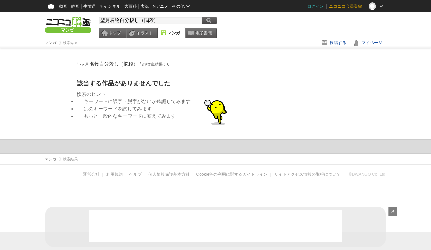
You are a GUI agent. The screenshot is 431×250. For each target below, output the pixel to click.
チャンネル (110, 6)
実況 (145, 6)
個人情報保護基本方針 (169, 174)
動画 (63, 6)
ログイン (315, 6)
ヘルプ (135, 174)
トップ (115, 33)
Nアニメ (160, 6)
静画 (75, 6)
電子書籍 (203, 33)
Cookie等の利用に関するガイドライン (232, 174)
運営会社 (91, 174)
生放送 (89, 6)
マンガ (174, 33)
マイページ (372, 42)
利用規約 (114, 174)
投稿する (338, 42)
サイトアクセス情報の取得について (307, 174)
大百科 (130, 6)
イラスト (144, 33)
